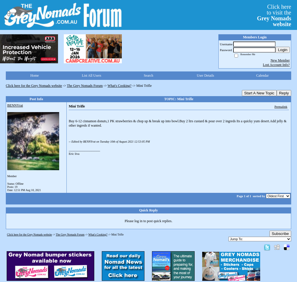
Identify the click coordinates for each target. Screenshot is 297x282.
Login (282, 50)
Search (148, 75)
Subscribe (280, 233)
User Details (205, 75)
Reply (284, 93)
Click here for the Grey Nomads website (34, 86)
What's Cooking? (119, 86)
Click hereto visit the (274, 15)
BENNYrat (15, 105)
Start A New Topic (259, 93)
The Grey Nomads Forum (85, 86)
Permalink (280, 106)
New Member (280, 60)
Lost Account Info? (276, 65)
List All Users (91, 75)
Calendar (262, 75)
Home (34, 75)
